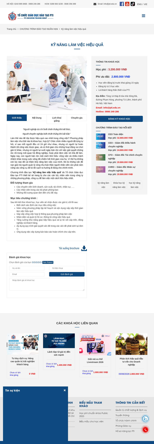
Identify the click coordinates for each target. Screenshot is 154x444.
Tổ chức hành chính (126, 420)
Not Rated (48, 262)
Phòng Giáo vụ (123, 425)
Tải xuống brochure (69, 248)
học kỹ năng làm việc (134, 185)
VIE (145, 4)
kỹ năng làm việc (103, 185)
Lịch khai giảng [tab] (56, 119)
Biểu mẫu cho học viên (91, 421)
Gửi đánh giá (67, 274)
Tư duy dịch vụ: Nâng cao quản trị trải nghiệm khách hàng (23, 361)
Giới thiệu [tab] (17, 118)
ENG (139, 4)
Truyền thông (122, 415)
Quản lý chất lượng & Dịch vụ (131, 409)
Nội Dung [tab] (37, 118)
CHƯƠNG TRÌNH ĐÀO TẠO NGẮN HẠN (39, 29)
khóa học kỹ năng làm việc (119, 185)
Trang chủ (11, 29)
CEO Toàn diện (115, 134)
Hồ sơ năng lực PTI (125, 431)
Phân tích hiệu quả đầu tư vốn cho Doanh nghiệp (131, 361)
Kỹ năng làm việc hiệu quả (73, 29)
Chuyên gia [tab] (76, 118)
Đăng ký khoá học (119, 119)
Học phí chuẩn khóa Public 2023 (93, 414)
